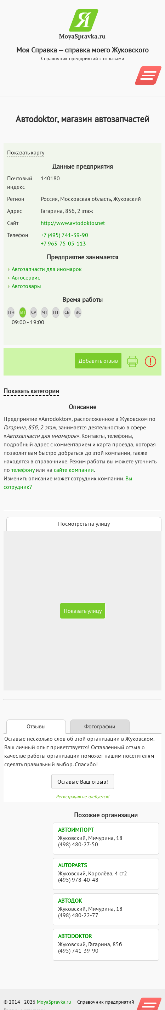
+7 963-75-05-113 (63, 243)
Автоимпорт (76, 829)
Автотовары (26, 285)
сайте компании (74, 469)
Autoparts (72, 865)
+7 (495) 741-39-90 (64, 234)
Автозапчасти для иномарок (47, 268)
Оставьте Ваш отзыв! (82, 781)
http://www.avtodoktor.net (73, 222)
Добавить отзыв (98, 360)
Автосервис (26, 277)
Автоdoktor (75, 936)
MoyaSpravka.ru (54, 1002)
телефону (22, 469)
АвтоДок (70, 900)
